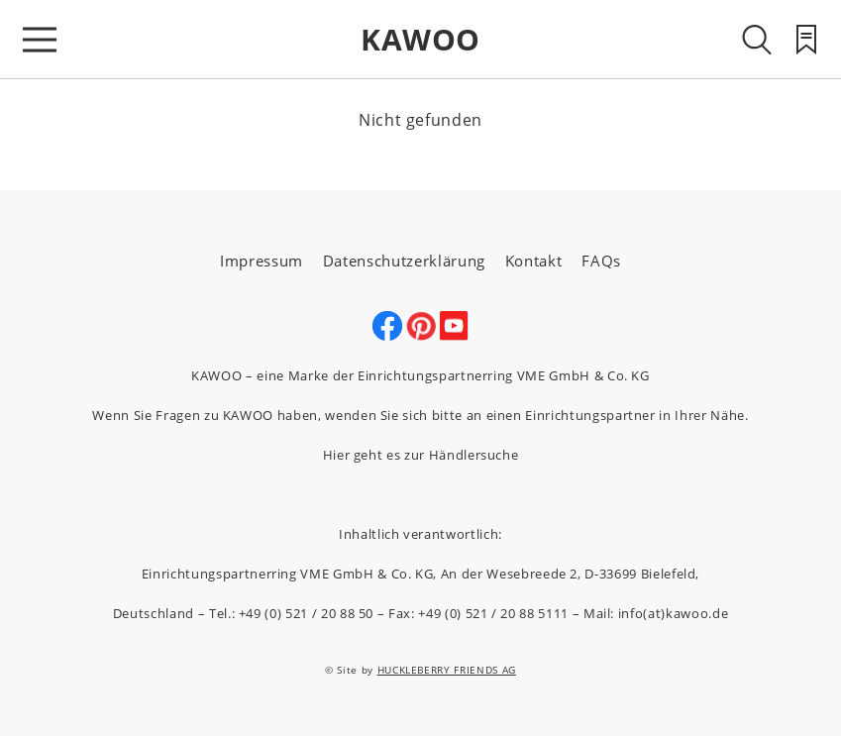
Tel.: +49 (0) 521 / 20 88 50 (291, 613)
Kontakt (534, 260)
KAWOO (420, 39)
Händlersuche (474, 455)
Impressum (261, 260)
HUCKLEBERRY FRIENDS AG (446, 670)
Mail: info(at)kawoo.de (655, 613)
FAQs (601, 260)
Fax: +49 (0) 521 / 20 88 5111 (478, 613)
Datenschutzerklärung (404, 260)
